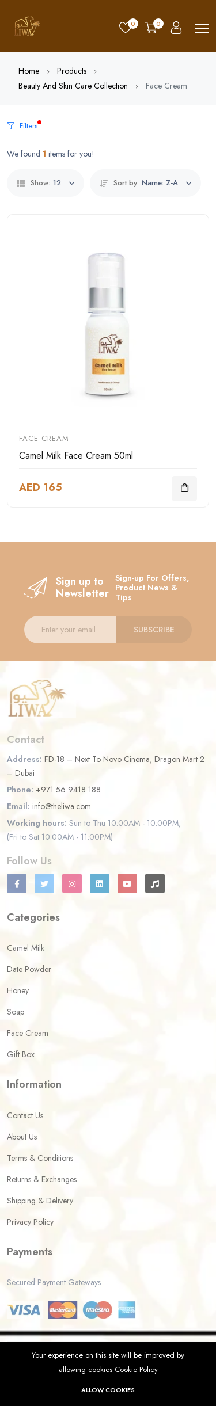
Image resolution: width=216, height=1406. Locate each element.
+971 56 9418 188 (68, 789)
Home (28, 71)
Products (71, 71)
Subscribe (154, 629)
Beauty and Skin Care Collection (73, 86)
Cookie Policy (136, 1369)
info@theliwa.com (61, 806)
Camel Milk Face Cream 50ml (76, 455)
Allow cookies (108, 1389)
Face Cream (44, 438)
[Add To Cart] (184, 488)
